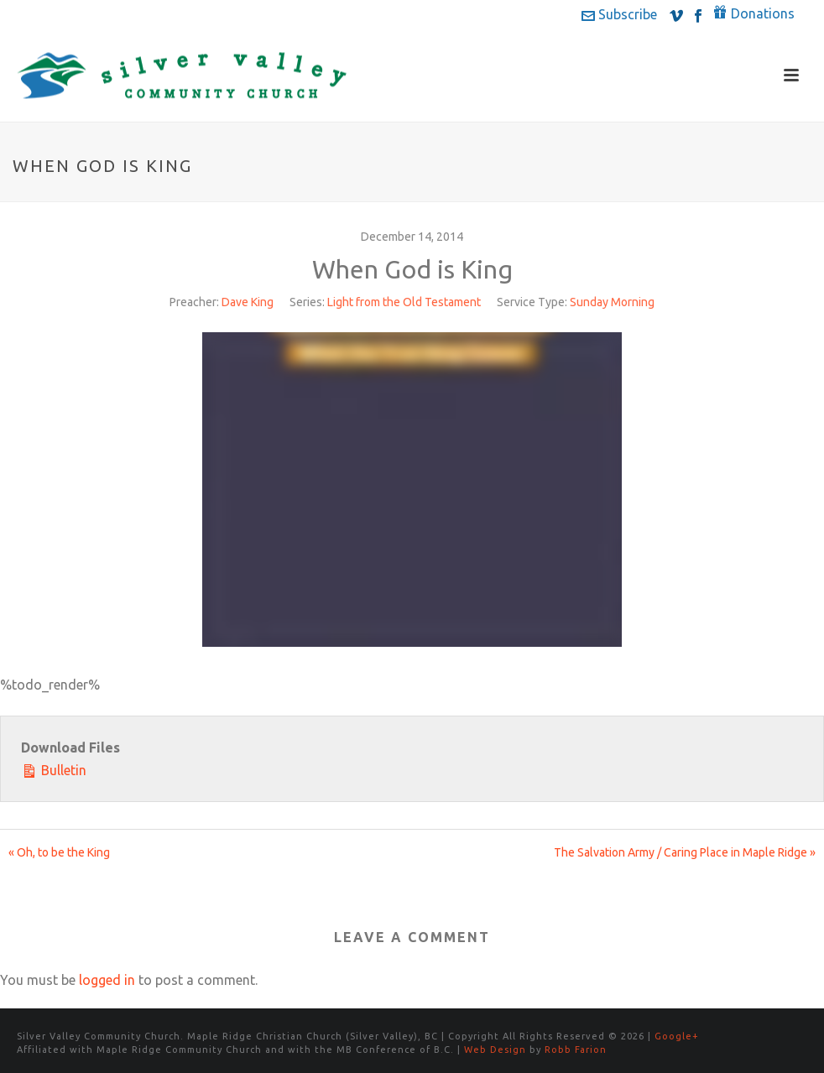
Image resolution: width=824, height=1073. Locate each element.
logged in (107, 979)
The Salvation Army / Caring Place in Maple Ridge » (685, 852)
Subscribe (619, 14)
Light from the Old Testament (404, 302)
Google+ (677, 1036)
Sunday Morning (612, 302)
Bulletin (53, 768)
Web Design (495, 1049)
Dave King (248, 302)
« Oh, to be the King (59, 852)
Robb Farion (576, 1049)
